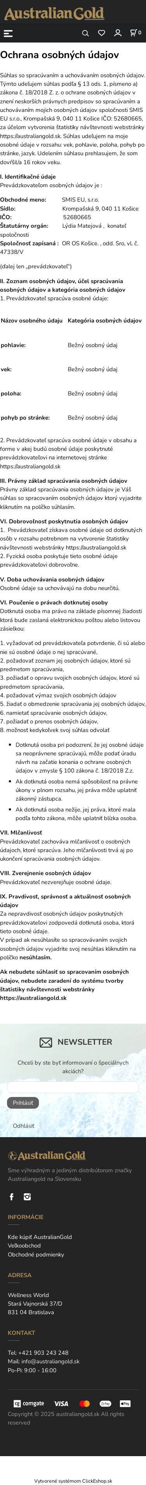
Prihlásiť (23, 1103)
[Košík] (135, 32)
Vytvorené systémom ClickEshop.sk (73, 1481)
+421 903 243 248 (43, 1353)
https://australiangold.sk (96, 547)
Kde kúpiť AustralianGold (40, 1237)
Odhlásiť (23, 1126)
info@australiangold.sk (50, 1361)
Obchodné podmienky (36, 1254)
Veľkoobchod (24, 1245)
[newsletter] (73, 1087)
